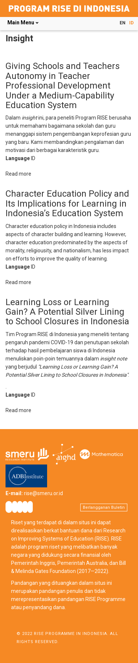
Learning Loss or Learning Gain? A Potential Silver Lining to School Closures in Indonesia (67, 312)
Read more (18, 174)
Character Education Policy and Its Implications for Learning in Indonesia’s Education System (67, 203)
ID (131, 22)
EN (122, 22)
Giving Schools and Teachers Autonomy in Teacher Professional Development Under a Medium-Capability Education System (63, 85)
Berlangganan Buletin (104, 507)
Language (18, 158)
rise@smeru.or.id (43, 493)
